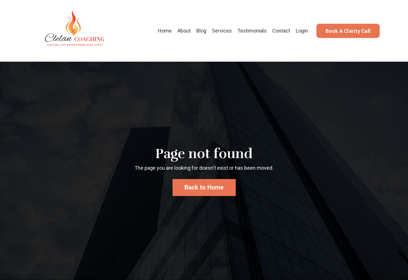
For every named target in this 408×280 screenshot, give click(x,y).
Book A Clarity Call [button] (348, 31)
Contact (281, 31)
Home (165, 31)
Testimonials (252, 31)
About (184, 31)
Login (302, 31)
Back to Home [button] (204, 187)
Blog (201, 31)
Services (222, 31)
